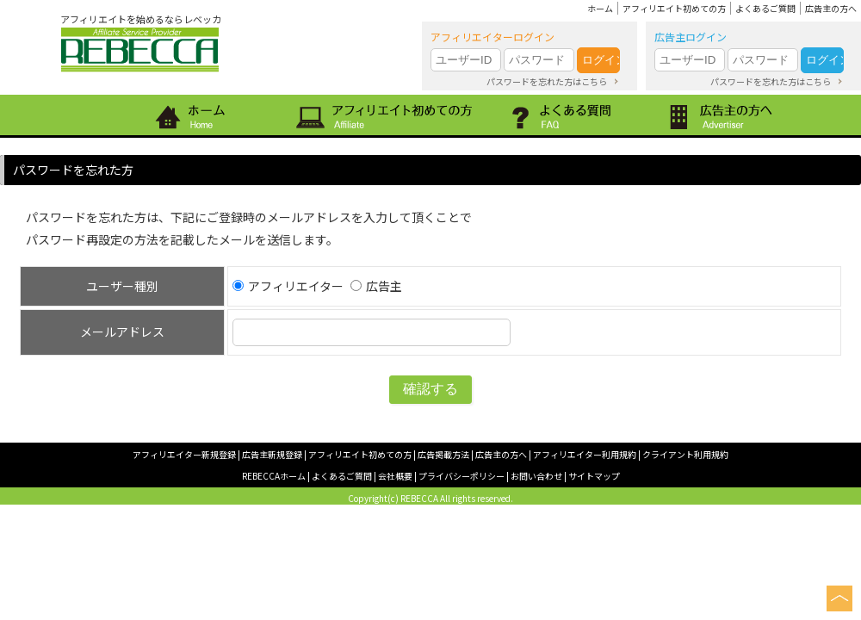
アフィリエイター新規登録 (184, 454)
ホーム (600, 8)
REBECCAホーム (274, 475)
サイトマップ (594, 475)
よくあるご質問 (765, 8)
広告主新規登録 (272, 454)
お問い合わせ (536, 475)
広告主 (376, 285)
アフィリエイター (288, 285)
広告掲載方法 (443, 454)
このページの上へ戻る (839, 598)
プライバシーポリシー (461, 475)
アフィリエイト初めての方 (674, 8)
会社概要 (395, 475)
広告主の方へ (831, 8)
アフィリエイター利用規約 (584, 454)
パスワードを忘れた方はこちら (546, 81)
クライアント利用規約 (685, 454)
